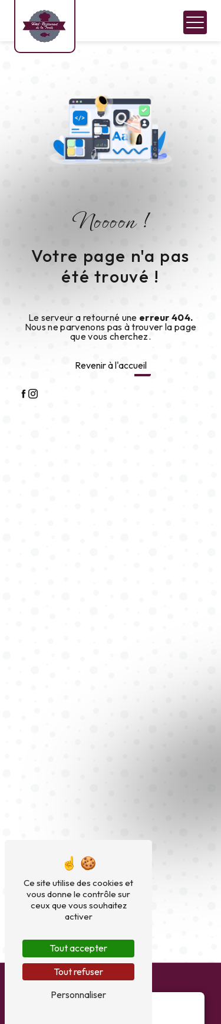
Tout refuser (78, 971)
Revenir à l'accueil (111, 365)
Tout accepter (78, 948)
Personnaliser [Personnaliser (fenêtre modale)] (78, 994)
